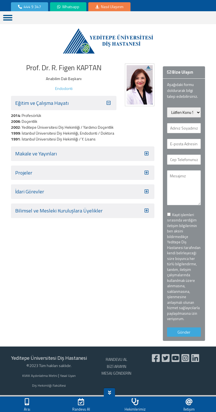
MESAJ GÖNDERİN (116, 373)
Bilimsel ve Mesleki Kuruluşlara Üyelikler (82, 211)
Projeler (82, 173)
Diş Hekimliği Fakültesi (49, 385)
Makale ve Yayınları (82, 154)
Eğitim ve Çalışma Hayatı (63, 103)
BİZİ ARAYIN (116, 366)
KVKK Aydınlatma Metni (39, 375)
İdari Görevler (82, 192)
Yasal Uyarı (68, 375)
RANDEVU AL (116, 359)
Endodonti (64, 88)
